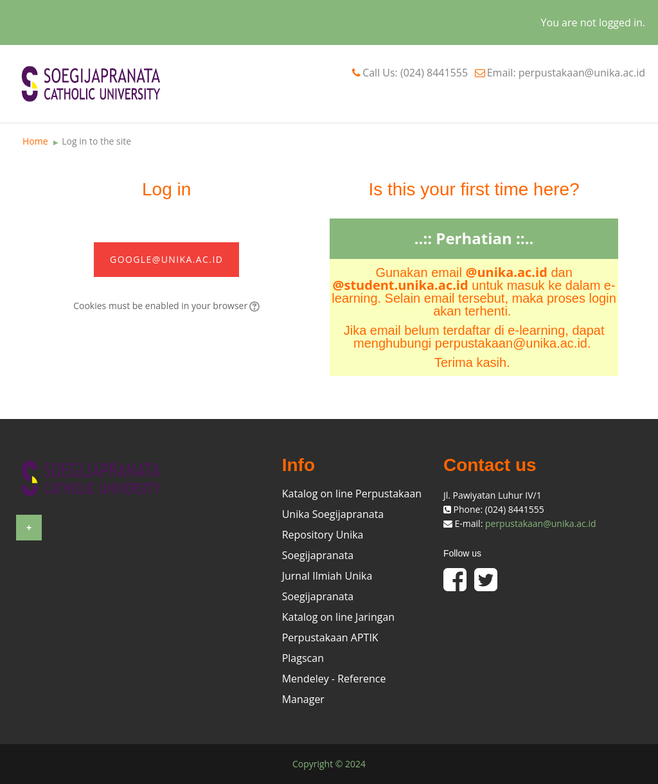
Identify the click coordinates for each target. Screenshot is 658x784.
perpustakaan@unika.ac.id (540, 523)
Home (35, 141)
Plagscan (303, 658)
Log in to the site (96, 141)
